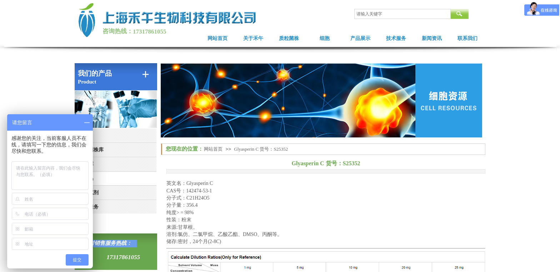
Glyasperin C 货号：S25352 (261, 149)
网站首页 (218, 38)
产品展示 (360, 38)
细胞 (325, 38)
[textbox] (402, 14)
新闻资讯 (432, 38)
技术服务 (396, 38)
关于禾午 (253, 38)
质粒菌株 (289, 38)
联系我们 (468, 38)
